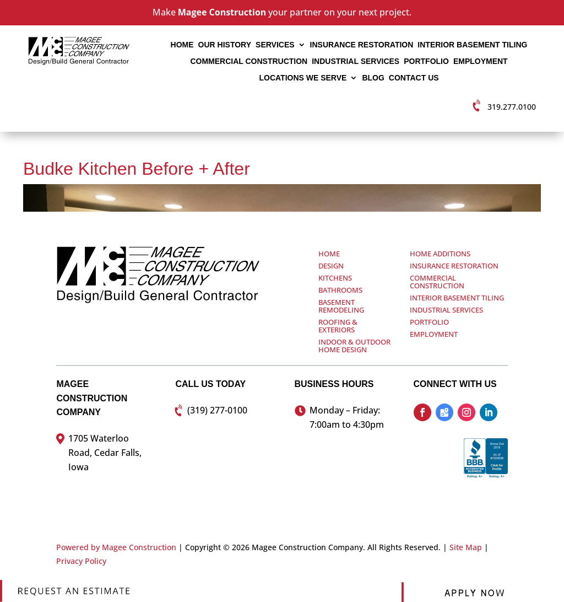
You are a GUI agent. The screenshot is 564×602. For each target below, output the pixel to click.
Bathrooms (340, 290)
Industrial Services (355, 61)
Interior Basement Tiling (472, 45)
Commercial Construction (248, 61)
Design (331, 266)
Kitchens (335, 278)
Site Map (465, 547)
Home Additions (440, 253)
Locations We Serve (302, 78)
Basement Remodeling (341, 306)
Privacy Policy (81, 561)
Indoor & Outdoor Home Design (354, 345)
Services (275, 45)
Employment (480, 61)
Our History (224, 45)
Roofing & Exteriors (337, 326)
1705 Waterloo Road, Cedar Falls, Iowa (105, 452)
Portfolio (426, 61)
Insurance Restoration (362, 45)
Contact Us (414, 78)
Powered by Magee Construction (116, 547)
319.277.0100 (511, 106)
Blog (373, 78)
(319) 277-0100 (217, 410)
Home (182, 45)
